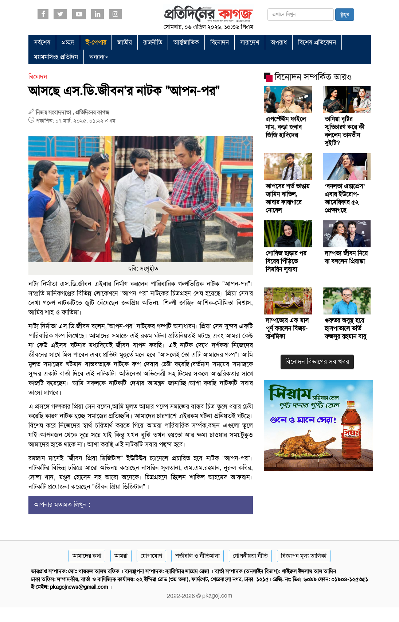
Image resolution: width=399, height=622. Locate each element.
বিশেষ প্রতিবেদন (317, 42)
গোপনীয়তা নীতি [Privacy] (250, 556)
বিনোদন (219, 42)
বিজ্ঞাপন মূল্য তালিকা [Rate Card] (303, 556)
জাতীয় (124, 42)
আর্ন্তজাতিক (186, 42)
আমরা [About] (121, 556)
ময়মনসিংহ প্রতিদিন (56, 57)
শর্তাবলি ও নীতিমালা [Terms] (197, 556)
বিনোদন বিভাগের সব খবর (317, 361)
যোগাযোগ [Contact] (151, 556)
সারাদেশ (249, 42)
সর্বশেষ (42, 42)
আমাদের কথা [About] (87, 556)
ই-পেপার (96, 42)
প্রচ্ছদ (68, 42)
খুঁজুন (344, 14)
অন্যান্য (98, 57)
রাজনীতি (152, 42)
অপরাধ (279, 42)
